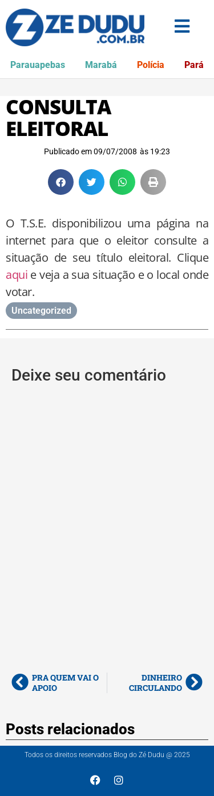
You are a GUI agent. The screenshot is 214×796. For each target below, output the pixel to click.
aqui (16, 274)
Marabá (101, 64)
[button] (61, 182)
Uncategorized (41, 310)
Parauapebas (37, 64)
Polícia (150, 64)
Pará (194, 64)
